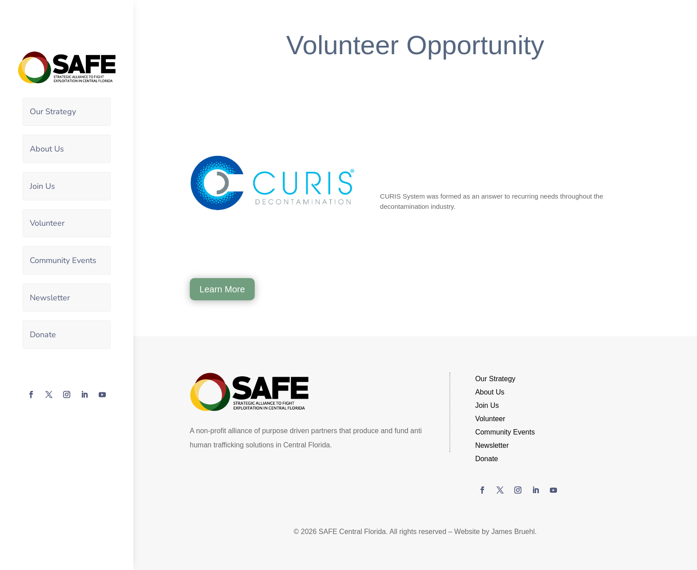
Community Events (63, 259)
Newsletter (50, 296)
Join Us (42, 185)
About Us (47, 148)
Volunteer (47, 222)
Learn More (222, 289)
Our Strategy (53, 111)
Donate (43, 333)
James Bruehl (513, 531)
